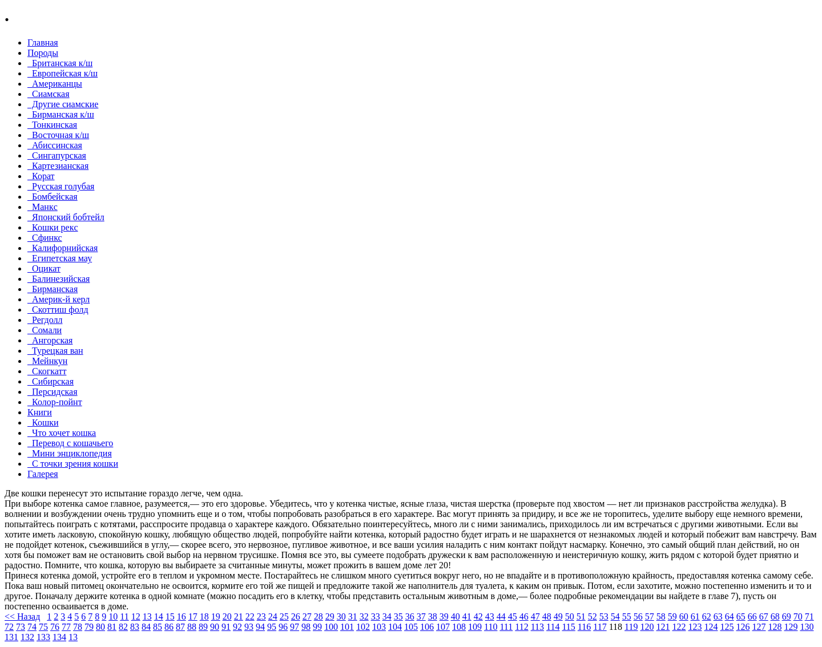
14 (158, 616)
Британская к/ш (59, 63)
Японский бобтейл (65, 217)
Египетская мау (59, 258)
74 (32, 627)
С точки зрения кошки (72, 463)
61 (695, 616)
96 (283, 627)
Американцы (54, 83)
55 (626, 616)
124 (711, 627)
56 (638, 616)
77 (66, 627)
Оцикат (44, 268)
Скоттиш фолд (57, 309)
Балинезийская (58, 279)
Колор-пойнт (54, 402)
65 (741, 616)
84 (146, 627)
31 (352, 616)
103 (379, 627)
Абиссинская (54, 145)
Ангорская (49, 340)
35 (398, 616)
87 (180, 627)
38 (432, 616)
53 (604, 616)
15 (170, 616)
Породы (42, 53)
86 (169, 627)
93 (248, 627)
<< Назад (22, 616)
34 (387, 616)
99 (317, 627)
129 (790, 627)
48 (546, 616)
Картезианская (57, 166)
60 (683, 616)
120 (647, 627)
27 (307, 616)
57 (649, 616)
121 (663, 627)
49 (558, 616)
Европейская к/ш (62, 73)
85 (157, 627)
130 (806, 627)
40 (455, 616)
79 (89, 627)
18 (204, 616)
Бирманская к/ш (60, 114)
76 (54, 627)
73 (20, 627)
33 (375, 616)
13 (147, 616)
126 (743, 627)
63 (718, 616)
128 (774, 627)
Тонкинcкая (52, 125)
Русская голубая (60, 186)
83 (134, 627)
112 (521, 627)
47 (535, 616)
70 (798, 616)
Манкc (42, 207)
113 (537, 627)
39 (444, 616)
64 (729, 616)
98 (306, 627)
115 (568, 627)
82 (123, 627)
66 (752, 616)
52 (592, 616)
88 (191, 627)
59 (672, 616)
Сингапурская (56, 155)
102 (363, 627)
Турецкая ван (55, 350)
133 (43, 637)
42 (478, 616)
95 (271, 627)
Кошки (43, 422)
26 (295, 616)
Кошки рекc (52, 227)
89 (203, 627)
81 (111, 627)
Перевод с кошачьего (70, 443)
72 (9, 627)
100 (331, 627)
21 (238, 616)
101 (347, 627)
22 (250, 616)
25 (284, 616)
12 (135, 616)
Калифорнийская (62, 248)
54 (615, 616)
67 (763, 616)
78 (77, 627)
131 (11, 637)
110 (490, 627)
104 (395, 627)
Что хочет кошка (61, 433)
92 (237, 627)
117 (599, 627)
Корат (41, 176)
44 (501, 616)
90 (214, 627)
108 (459, 627)
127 (758, 627)
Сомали (44, 330)
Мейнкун (47, 361)
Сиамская (48, 94)
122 (679, 627)
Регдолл (44, 320)
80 (100, 627)
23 (261, 616)
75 (43, 627)
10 (113, 616)
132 (27, 637)
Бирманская (52, 289)
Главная (42, 42)
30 (341, 616)
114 (552, 627)
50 (569, 616)
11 (124, 616)
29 (330, 616)
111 (506, 627)
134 (59, 637)
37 (421, 616)
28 (318, 616)
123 (695, 627)
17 (193, 616)
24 (272, 616)
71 (809, 616)
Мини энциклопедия (69, 453)
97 (294, 627)
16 (181, 616)
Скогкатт (46, 371)
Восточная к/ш (58, 135)
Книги (39, 412)
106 (427, 627)
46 (524, 616)
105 (411, 627)
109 (475, 627)
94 (260, 627)
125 (727, 627)
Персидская (52, 392)
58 (661, 616)
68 (775, 616)
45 (512, 616)
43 (489, 616)
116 (584, 627)
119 (631, 627)
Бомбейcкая (52, 196)
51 (581, 616)
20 (227, 616)
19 (215, 616)
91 (226, 627)
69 (786, 616)
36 (409, 616)
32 (364, 616)
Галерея (42, 474)
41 (467, 616)
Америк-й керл (58, 299)
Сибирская (50, 381)
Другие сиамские (62, 104)
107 (443, 627)
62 (706, 616)
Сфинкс (44, 237)
